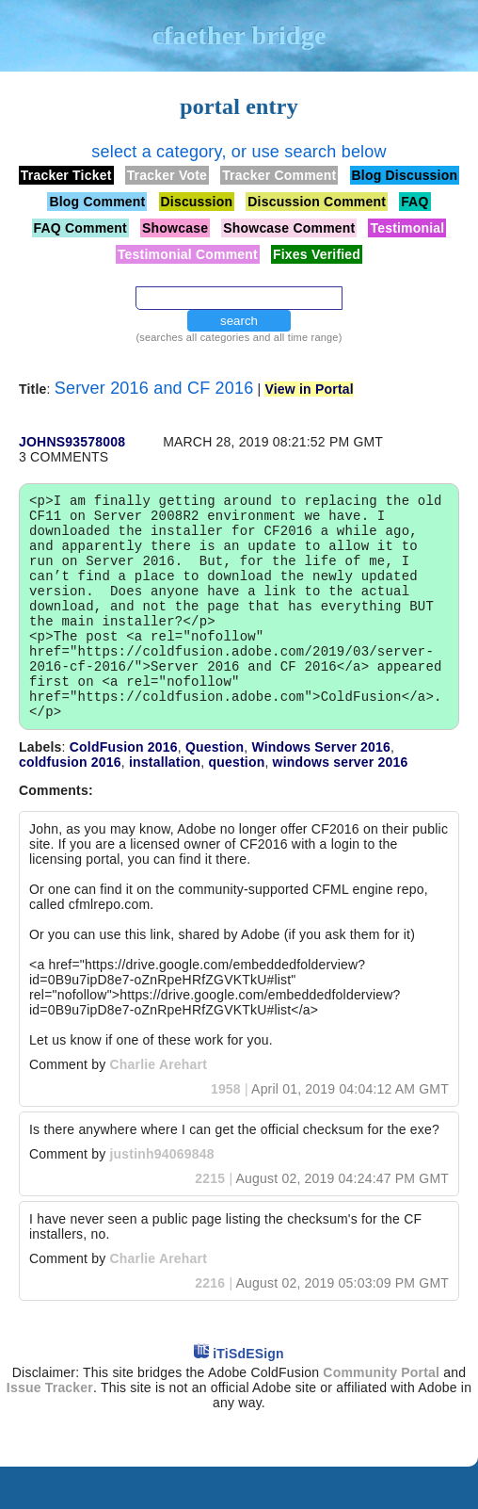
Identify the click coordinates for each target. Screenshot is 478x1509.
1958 (226, 1131)
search (239, 321)
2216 (210, 1325)
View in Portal (308, 389)
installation (164, 804)
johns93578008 (72, 441)
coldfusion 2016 (70, 804)
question (236, 804)
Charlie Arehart (158, 1106)
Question (214, 789)
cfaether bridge (238, 35)
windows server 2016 (340, 804)
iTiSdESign (248, 1396)
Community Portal (381, 1414)
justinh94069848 (161, 1196)
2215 (210, 1220)
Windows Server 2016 (320, 789)
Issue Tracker (50, 1429)
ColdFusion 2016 (124, 789)
